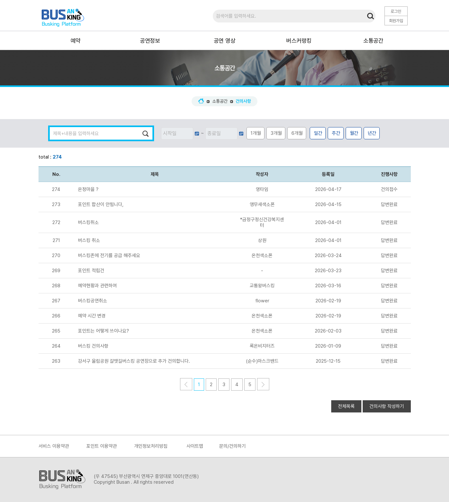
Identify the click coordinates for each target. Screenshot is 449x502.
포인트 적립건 (91, 270)
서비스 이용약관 (54, 446)
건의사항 (243, 101)
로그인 (396, 11)
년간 (372, 133)
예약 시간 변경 (92, 316)
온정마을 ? (88, 189)
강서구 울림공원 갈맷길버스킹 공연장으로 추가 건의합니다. (134, 361)
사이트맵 (194, 446)
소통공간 (220, 101)
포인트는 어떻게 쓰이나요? (103, 331)
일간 (318, 133)
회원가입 (396, 20)
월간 (354, 133)
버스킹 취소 (89, 240)
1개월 (256, 133)
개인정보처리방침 (151, 446)
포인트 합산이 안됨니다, (101, 204)
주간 (336, 133)
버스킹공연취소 (92, 301)
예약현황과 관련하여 (97, 286)
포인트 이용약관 (101, 446)
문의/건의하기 (232, 446)
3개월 (276, 133)
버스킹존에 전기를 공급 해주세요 (109, 255)
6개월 (297, 133)
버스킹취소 (88, 222)
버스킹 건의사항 (93, 346)
